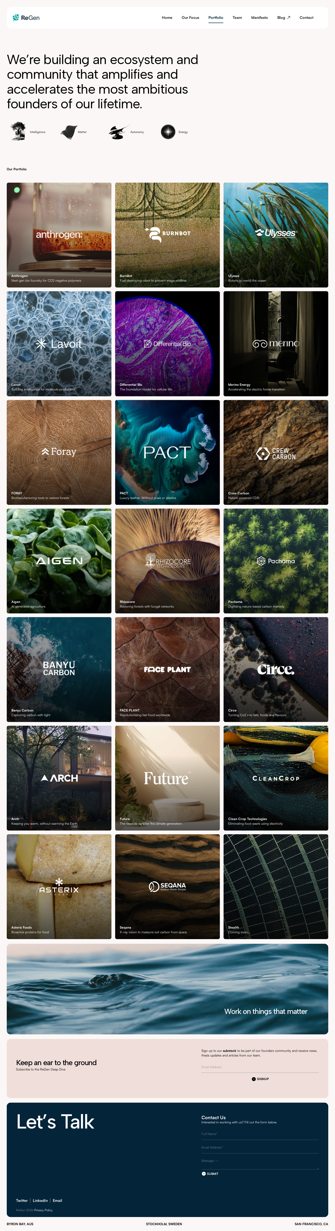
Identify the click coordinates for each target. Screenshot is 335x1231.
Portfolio (215, 17)
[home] (25, 17)
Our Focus (190, 17)
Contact (306, 17)
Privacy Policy (43, 1210)
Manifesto (259, 17)
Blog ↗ (283, 17)
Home (167, 17)
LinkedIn (40, 1200)
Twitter (22, 1200)
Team (237, 17)
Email (57, 1200)
